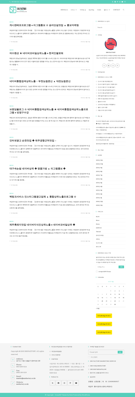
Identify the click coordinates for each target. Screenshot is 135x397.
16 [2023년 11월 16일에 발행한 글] (115, 297)
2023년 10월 (99, 164)
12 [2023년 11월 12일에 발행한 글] (98, 297)
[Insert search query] (111, 27)
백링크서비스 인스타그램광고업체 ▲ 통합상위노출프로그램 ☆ (42, 196)
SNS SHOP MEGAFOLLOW (98, 369)
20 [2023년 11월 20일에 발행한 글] (102, 301)
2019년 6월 (99, 179)
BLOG (97, 216)
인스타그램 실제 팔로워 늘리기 (106, 90)
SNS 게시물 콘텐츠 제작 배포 (106, 99)
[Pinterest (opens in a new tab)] (117, 2)
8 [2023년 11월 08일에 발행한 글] (110, 294)
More (97, 220)
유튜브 (98, 239)
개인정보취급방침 (56, 351)
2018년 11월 (99, 205)
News (11, 22)
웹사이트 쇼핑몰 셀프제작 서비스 (99, 373)
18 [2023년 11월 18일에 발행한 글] (123, 297)
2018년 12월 (99, 201)
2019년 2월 (99, 194)
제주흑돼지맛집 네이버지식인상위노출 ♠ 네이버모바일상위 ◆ (42, 224)
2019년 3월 (99, 190)
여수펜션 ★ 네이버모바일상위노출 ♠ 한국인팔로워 (36, 53)
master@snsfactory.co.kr (26, 378)
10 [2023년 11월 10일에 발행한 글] (119, 294)
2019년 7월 (99, 175)
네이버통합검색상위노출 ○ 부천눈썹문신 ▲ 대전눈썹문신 (40, 81)
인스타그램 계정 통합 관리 (105, 81)
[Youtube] (76, 383)
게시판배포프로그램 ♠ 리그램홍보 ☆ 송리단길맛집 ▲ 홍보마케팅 (44, 25)
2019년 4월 (99, 186)
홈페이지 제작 (102, 101)
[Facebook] (109, 65)
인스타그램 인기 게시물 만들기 (106, 87)
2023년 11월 (99, 160)
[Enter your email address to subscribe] (111, 267)
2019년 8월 (99, 171)
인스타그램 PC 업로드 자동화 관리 (107, 84)
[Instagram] (113, 65)
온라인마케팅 (100, 235)
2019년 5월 (99, 183)
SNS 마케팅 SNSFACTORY (98, 366)
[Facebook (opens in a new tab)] (115, 2)
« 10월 (97, 308)
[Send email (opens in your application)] (125, 2)
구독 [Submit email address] (121, 267)
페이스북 (98, 246)
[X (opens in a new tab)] (112, 2)
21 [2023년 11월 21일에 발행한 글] (106, 301)
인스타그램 (99, 243)
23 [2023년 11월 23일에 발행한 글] (115, 301)
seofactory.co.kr (22, 384)
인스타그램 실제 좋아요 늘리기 (106, 93)
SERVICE (99, 228)
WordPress (86, 395)
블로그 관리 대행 (102, 107)
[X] (104, 65)
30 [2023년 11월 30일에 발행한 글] (115, 304)
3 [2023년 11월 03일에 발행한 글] (119, 291)
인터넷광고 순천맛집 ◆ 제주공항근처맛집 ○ (32, 140)
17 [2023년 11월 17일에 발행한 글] (119, 297)
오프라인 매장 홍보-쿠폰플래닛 (106, 104)
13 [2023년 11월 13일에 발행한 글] (102, 297)
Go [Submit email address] (120, 352)
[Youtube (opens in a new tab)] (122, 2)
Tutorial (98, 231)
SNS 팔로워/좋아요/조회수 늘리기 (107, 96)
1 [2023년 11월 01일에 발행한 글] (110, 291)
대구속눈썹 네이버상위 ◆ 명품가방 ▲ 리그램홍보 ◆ (37, 168)
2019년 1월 (99, 198)
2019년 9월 (99, 168)
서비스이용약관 (55, 355)
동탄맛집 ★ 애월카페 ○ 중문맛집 (105, 144)
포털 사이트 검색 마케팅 (104, 110)
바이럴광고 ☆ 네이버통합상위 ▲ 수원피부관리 (109, 134)
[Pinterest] (117, 65)
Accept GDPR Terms (103, 271)
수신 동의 (92, 357)
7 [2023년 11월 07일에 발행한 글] (106, 294)
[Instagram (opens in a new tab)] (120, 2)
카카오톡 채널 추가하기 (104, 316)
